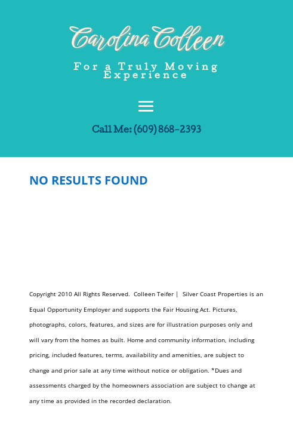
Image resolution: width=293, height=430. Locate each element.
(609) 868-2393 (167, 131)
